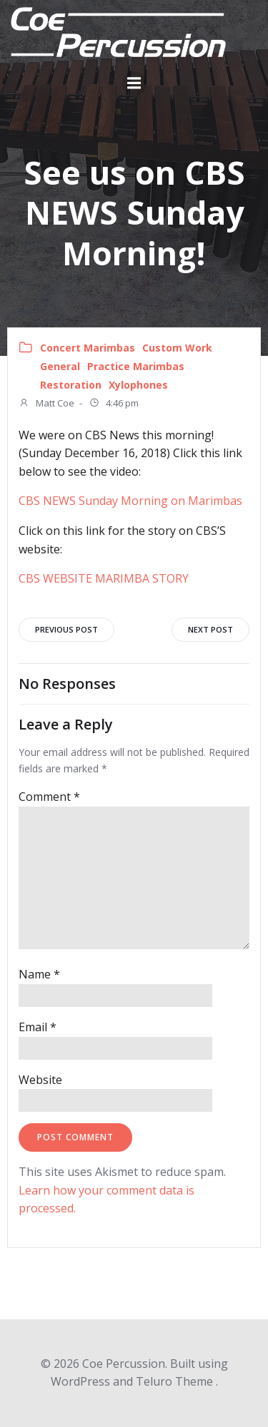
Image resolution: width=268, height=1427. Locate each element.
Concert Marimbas (87, 347)
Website (40, 1080)
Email (37, 1027)
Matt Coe (46, 404)
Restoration (70, 385)
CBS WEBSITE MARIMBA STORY (104, 578)
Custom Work (177, 347)
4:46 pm (114, 404)
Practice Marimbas (135, 366)
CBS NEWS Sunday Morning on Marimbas (130, 500)
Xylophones (138, 385)
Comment (49, 796)
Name (39, 974)
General (60, 366)
